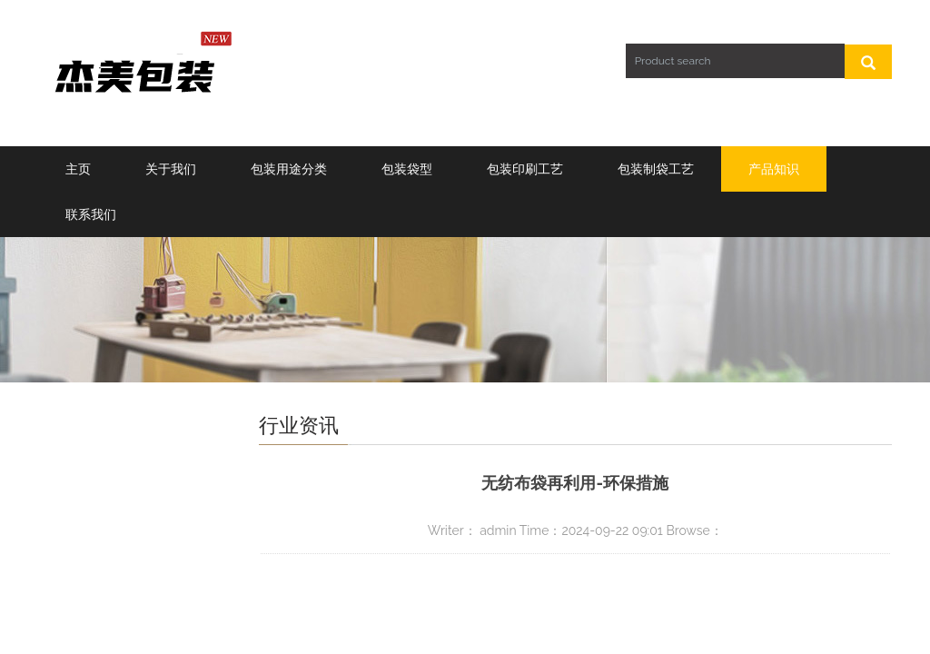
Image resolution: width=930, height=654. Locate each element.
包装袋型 (406, 169)
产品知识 (773, 169)
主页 (78, 169)
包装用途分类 (289, 169)
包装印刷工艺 (525, 169)
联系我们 (90, 214)
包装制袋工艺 (656, 169)
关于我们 (170, 169)
